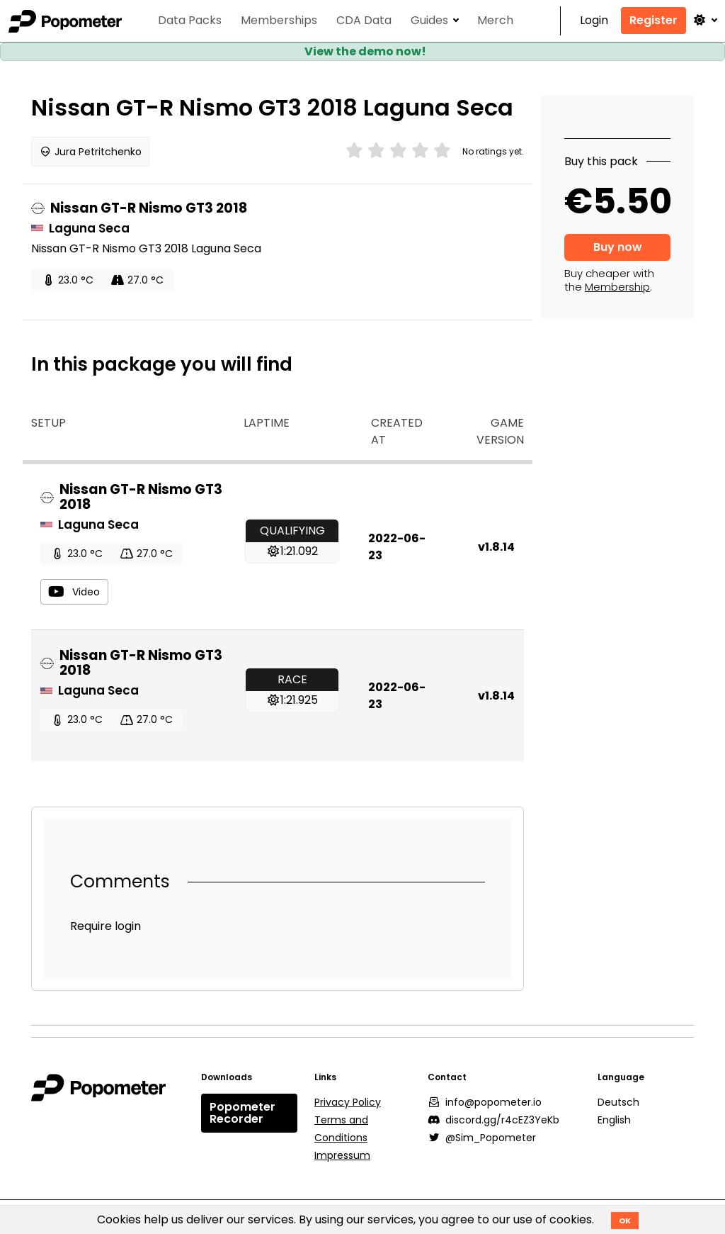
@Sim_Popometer (482, 1138)
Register (653, 20)
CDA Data (364, 20)
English (614, 1120)
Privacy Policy (347, 1102)
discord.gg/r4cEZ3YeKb (494, 1120)
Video (73, 592)
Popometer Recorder (242, 1113)
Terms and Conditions (341, 1129)
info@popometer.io (485, 1102)
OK (625, 1220)
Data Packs (190, 20)
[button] (704, 20)
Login (594, 20)
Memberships (279, 20)
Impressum (342, 1155)
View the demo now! (365, 51)
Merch (495, 20)
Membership (617, 286)
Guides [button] (429, 20)
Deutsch (618, 1102)
